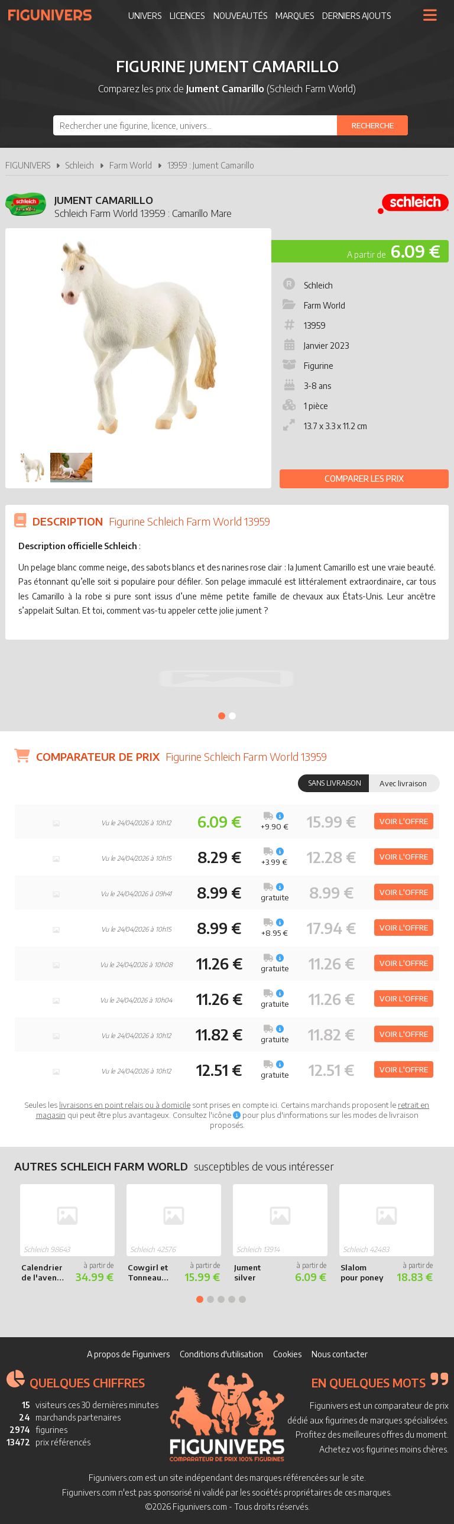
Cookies (287, 1354)
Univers (144, 16)
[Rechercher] (372, 125)
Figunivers (54, 15)
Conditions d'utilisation (221, 1354)
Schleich (80, 165)
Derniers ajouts (356, 16)
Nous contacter (340, 1354)
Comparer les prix (364, 479)
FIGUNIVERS (27, 165)
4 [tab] (231, 1299)
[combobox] (230, 125)
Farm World (130, 165)
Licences (187, 16)
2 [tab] (232, 715)
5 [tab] (242, 1299)
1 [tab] (221, 715)
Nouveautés (240, 16)
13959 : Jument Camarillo (210, 165)
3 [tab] (221, 1299)
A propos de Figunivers (128, 1354)
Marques (294, 16)
